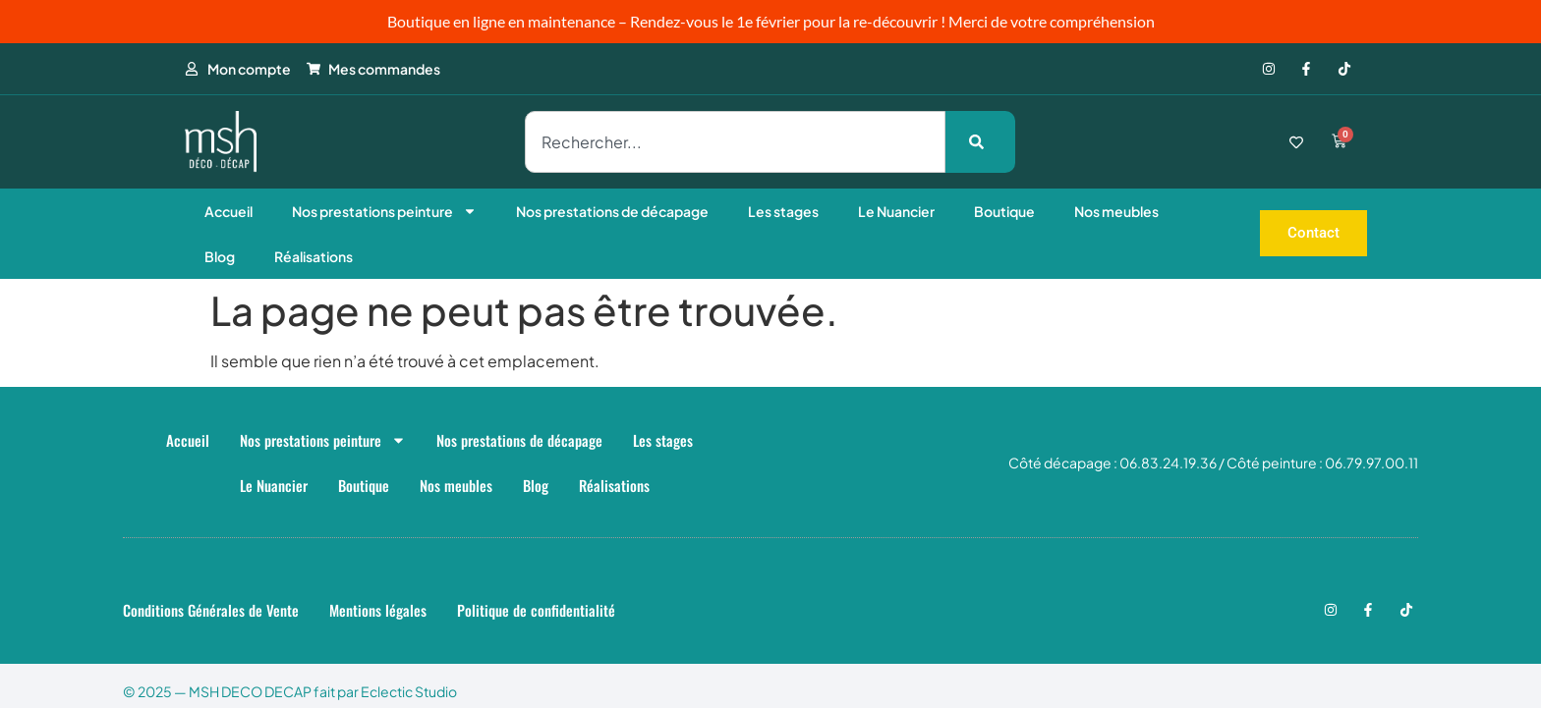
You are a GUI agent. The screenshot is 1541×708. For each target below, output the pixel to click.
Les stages (783, 211)
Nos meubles (1116, 211)
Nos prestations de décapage (612, 211)
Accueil (228, 211)
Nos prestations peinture (384, 211)
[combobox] (735, 142)
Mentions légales (378, 610)
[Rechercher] (980, 142)
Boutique (1004, 211)
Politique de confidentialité (536, 610)
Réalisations (313, 256)
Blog (219, 256)
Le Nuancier (896, 211)
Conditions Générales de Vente (211, 610)
